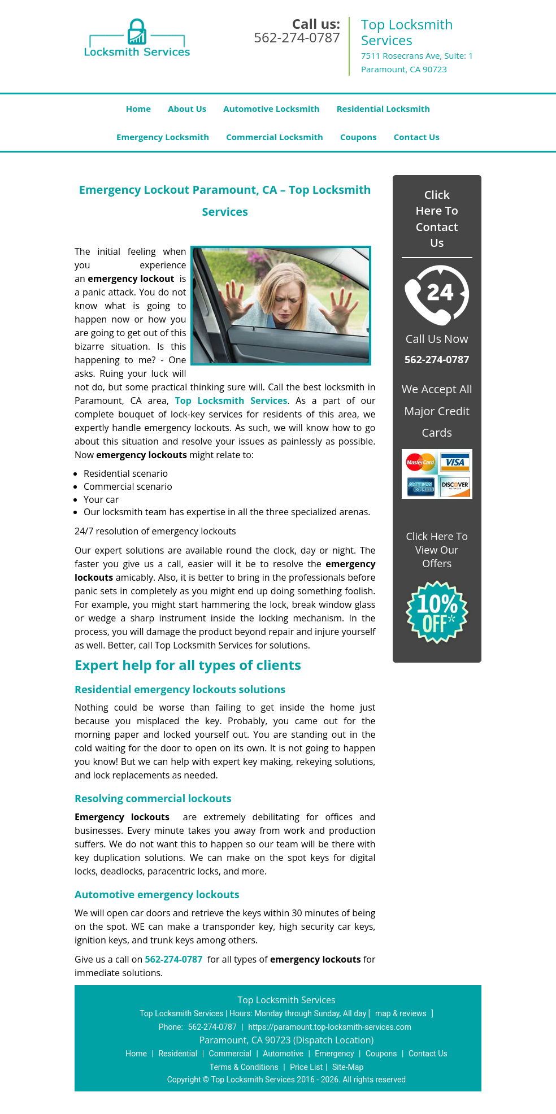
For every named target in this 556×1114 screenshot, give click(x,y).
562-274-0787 (297, 37)
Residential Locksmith (384, 108)
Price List (306, 1067)
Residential (177, 1053)
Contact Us (417, 136)
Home (138, 108)
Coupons (358, 136)
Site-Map (347, 1067)
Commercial (230, 1053)
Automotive (283, 1053)
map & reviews (401, 1013)
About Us (187, 108)
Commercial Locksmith (274, 136)
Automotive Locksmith (271, 108)
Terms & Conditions (244, 1067)
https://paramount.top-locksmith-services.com (329, 1027)
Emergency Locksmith (162, 136)
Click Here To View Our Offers (437, 549)
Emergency (334, 1053)
